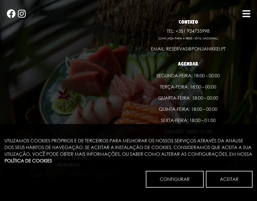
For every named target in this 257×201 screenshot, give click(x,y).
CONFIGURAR (175, 179)
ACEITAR (229, 179)
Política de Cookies (28, 161)
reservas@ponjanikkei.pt (196, 49)
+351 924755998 (192, 31)
